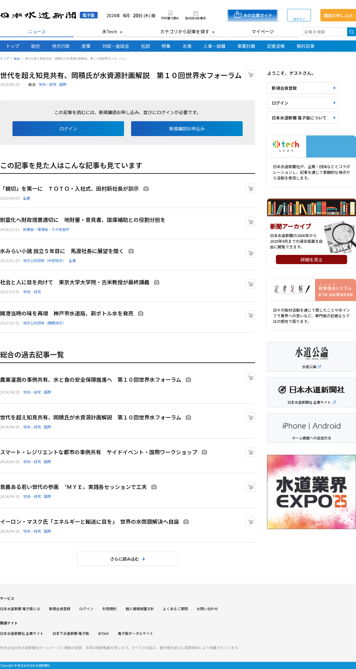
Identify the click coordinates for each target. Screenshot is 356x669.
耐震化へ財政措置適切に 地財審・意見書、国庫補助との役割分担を (83, 219)
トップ (12, 46)
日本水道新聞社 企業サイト (22, 633)
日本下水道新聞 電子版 (71, 633)
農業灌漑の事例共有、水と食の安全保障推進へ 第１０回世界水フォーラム (90, 379)
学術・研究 (47, 84)
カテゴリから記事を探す (184, 31)
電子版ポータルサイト (135, 633)
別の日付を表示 (195, 18)
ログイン (299, 19)
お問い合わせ (207, 608)
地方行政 (61, 46)
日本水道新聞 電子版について (299, 118)
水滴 (186, 46)
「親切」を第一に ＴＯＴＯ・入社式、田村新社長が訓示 (69, 188)
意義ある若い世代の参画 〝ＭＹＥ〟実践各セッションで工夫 (73, 486)
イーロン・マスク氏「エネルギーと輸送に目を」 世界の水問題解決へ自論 (89, 521)
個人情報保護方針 (139, 608)
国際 (62, 84)
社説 (145, 46)
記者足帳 (276, 46)
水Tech (109, 31)
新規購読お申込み (187, 128)
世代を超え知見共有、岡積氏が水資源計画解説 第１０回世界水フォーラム (90, 417)
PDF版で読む (170, 18)
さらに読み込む (124, 559)
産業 (86, 46)
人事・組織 (214, 46)
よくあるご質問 (175, 608)
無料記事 (305, 46)
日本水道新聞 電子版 (49, 15)
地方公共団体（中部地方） (44, 260)
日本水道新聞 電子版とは (20, 608)
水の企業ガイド (257, 15)
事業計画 (246, 46)
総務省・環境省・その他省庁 (46, 229)
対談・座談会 (115, 46)
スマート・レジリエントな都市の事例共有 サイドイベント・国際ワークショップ (98, 452)
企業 (26, 198)
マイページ (263, 31)
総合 (35, 46)
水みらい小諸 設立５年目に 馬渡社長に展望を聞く (62, 251)
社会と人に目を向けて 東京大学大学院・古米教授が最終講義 (75, 282)
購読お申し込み (338, 15)
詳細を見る (312, 259)
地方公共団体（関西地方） (44, 322)
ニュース (37, 31)
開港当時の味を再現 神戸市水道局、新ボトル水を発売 (67, 313)
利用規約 (109, 608)
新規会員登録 (284, 88)
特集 (166, 46)
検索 (351, 31)
